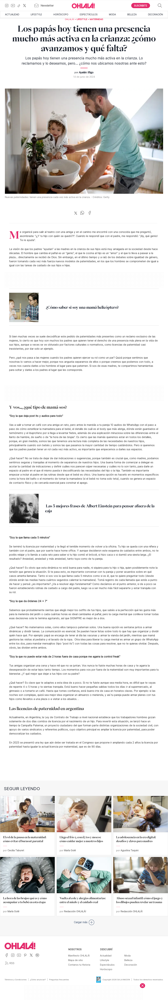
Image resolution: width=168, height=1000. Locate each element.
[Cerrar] (142, 985)
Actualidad (12, 14)
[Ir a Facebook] (8, 957)
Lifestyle (36, 14)
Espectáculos (89, 14)
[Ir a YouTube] (14, 5)
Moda (112, 14)
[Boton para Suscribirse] (140, 5)
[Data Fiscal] (96, 980)
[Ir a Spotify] (38, 957)
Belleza (132, 14)
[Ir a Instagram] (8, 5)
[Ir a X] (26, 5)
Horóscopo (60, 14)
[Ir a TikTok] (20, 5)
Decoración (155, 14)
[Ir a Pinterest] (26, 957)
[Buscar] (160, 6)
